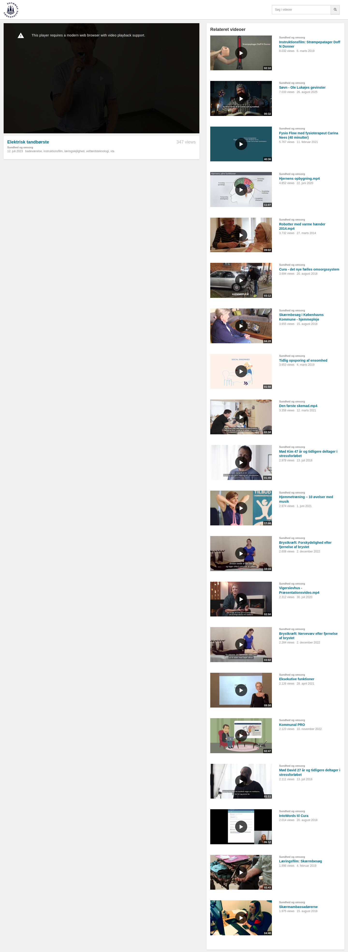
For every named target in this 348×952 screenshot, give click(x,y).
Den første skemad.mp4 (298, 406)
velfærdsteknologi (97, 151)
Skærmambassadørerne (298, 907)
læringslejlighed (74, 151)
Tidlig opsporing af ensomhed (303, 360)
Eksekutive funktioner (296, 679)
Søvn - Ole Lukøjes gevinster (302, 87)
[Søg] (335, 9)
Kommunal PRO (292, 725)
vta (112, 151)
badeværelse (33, 151)
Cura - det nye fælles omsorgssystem (309, 269)
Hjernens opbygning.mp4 (299, 178)
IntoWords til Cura (293, 816)
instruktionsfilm (53, 151)
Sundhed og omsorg (20, 147)
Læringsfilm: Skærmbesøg (300, 861)
